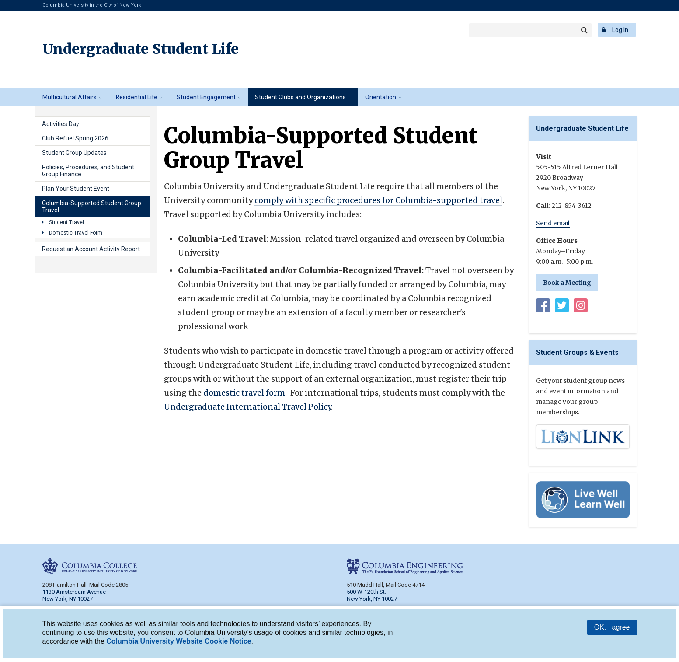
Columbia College (83, 30)
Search (585, 30)
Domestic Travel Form (75, 233)
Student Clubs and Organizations (300, 97)
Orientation (380, 97)
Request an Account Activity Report (91, 248)
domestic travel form (244, 393)
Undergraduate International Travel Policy (247, 407)
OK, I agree (612, 628)
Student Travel (66, 222)
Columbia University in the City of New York (91, 5)
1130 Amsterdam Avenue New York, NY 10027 (74, 595)
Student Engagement (206, 97)
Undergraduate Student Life (140, 49)
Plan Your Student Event (75, 188)
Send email (553, 223)
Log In (620, 29)
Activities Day (60, 123)
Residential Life (136, 97)
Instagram (581, 307)
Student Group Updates (74, 152)
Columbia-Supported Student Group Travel (91, 207)
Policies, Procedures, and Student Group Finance (88, 171)
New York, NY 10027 (372, 598)
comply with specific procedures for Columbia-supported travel (378, 200)
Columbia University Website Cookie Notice (178, 642)
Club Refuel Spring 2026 (75, 138)
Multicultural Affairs (69, 97)
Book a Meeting (567, 283)
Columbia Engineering (181, 30)
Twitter (562, 307)
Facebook (543, 307)
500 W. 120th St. (366, 591)
